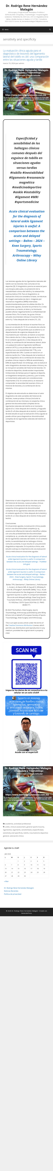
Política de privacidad (12, 894)
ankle (7, 827)
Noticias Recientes (11, 891)
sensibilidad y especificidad (32, 830)
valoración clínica (17, 836)
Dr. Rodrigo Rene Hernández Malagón (26, 7)
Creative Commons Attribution (20, 625)
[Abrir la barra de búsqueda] (50, 29)
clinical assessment (18, 827)
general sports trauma (35, 827)
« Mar (6, 881)
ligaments (17, 830)
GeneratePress (26, 913)
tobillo (26, 833)
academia (9, 824)
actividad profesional (22, 824)
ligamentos (7, 830)
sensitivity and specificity (13, 833)
